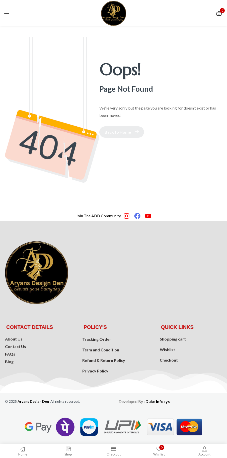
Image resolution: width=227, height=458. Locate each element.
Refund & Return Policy (103, 378)
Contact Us (15, 359)
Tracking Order (96, 357)
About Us (14, 352)
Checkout (169, 373)
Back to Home (122, 132)
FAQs (10, 367)
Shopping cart (173, 352)
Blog (9, 374)
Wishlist (167, 363)
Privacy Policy (95, 389)
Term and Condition (100, 368)
